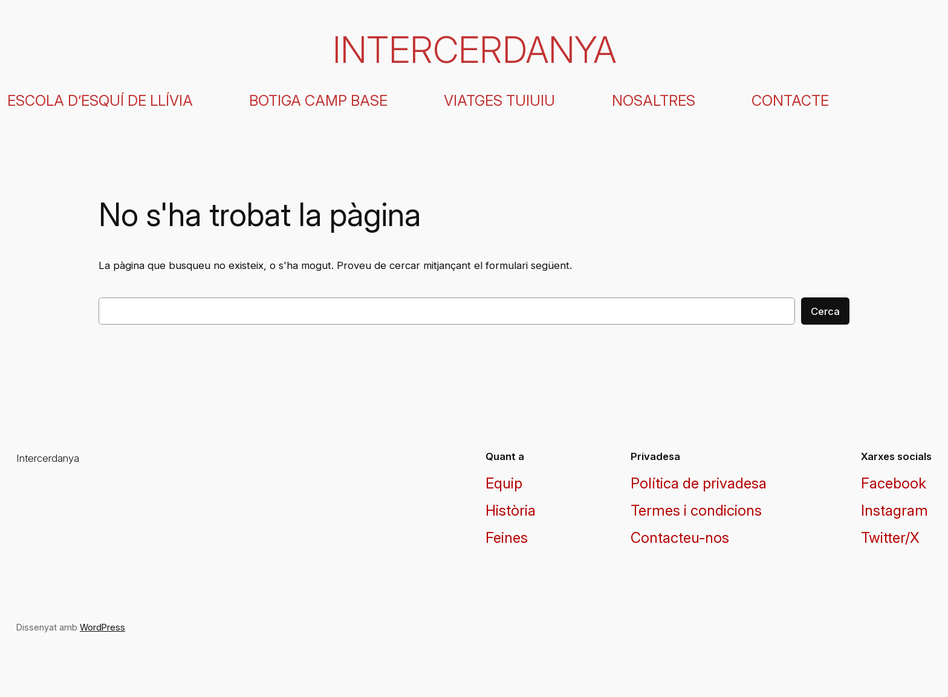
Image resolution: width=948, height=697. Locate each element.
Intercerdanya (474, 49)
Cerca (825, 311)
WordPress (102, 627)
